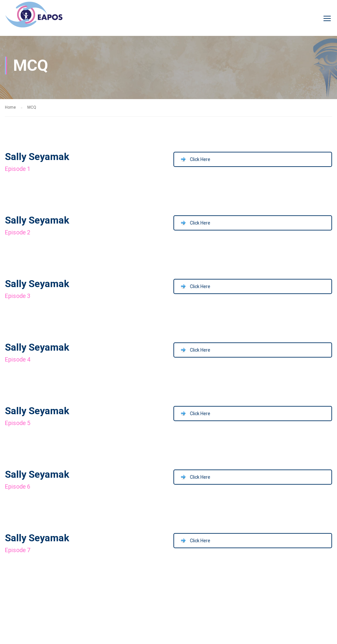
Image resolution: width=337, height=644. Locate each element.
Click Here (200, 159)
